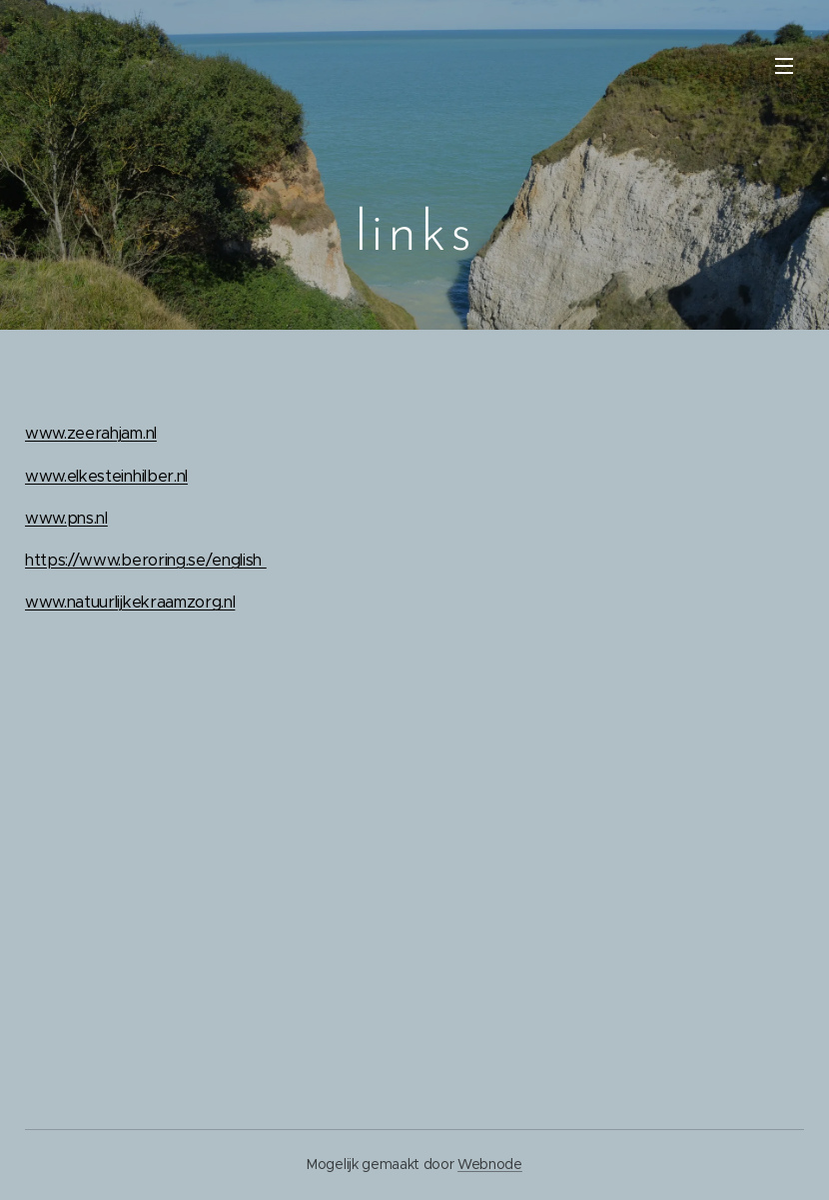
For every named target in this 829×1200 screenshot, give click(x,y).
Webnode (489, 1164)
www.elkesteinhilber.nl (106, 476)
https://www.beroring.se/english (146, 560)
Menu (784, 66)
